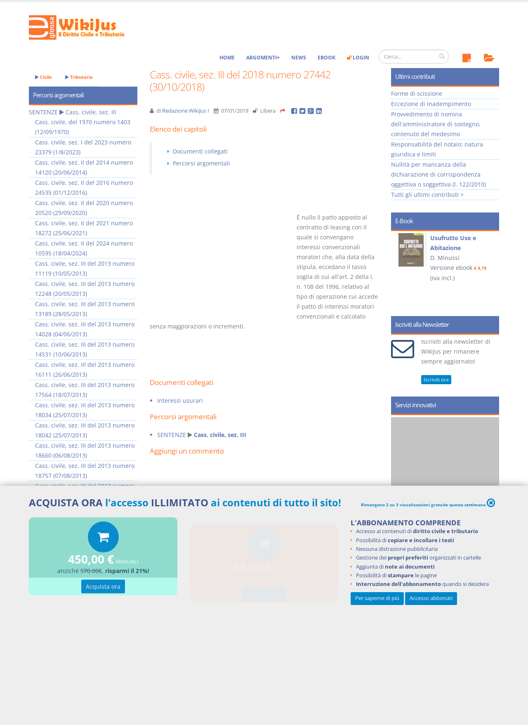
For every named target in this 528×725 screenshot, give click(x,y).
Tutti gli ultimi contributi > (427, 194)
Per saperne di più (377, 598)
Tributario (79, 77)
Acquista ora (103, 587)
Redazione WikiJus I (185, 110)
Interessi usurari (180, 400)
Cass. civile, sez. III (220, 435)
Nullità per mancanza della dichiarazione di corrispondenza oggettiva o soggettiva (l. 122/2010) (438, 174)
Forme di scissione (416, 93)
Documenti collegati (200, 151)
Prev (400, 270)
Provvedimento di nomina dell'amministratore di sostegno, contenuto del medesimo (436, 124)
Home (227, 57)
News (298, 57)
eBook (326, 57)
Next (490, 270)
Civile (43, 77)
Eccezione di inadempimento (431, 104)
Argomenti (263, 57)
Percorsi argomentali (201, 163)
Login (358, 57)
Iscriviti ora (436, 379)
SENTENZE (171, 435)
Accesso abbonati (431, 598)
